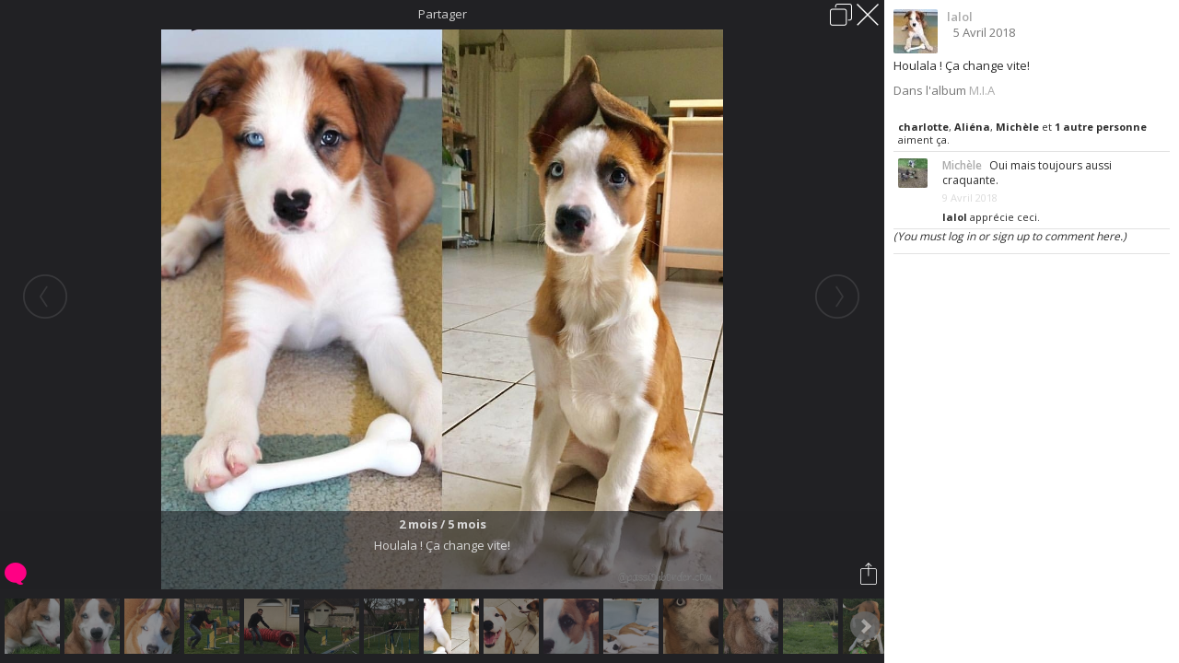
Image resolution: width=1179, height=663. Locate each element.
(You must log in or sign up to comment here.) (1009, 236)
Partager (442, 14)
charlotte (923, 127)
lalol (960, 16)
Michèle (1017, 127)
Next (865, 626)
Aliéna (972, 127)
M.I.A (982, 90)
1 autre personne (1101, 127)
